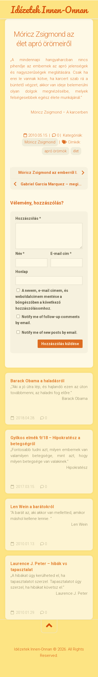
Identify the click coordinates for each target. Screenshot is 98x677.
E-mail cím (61, 253)
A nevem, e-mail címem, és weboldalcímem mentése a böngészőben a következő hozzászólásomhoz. (41, 299)
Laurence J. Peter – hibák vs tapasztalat (38, 566)
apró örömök (55, 151)
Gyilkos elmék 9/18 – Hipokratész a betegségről (45, 440)
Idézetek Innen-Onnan (49, 9)
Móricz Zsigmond (40, 142)
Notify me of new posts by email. (49, 332)
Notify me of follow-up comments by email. (47, 320)
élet (76, 151)
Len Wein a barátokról (32, 506)
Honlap (21, 272)
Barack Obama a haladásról (37, 380)
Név (20, 253)
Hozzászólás (28, 218)
